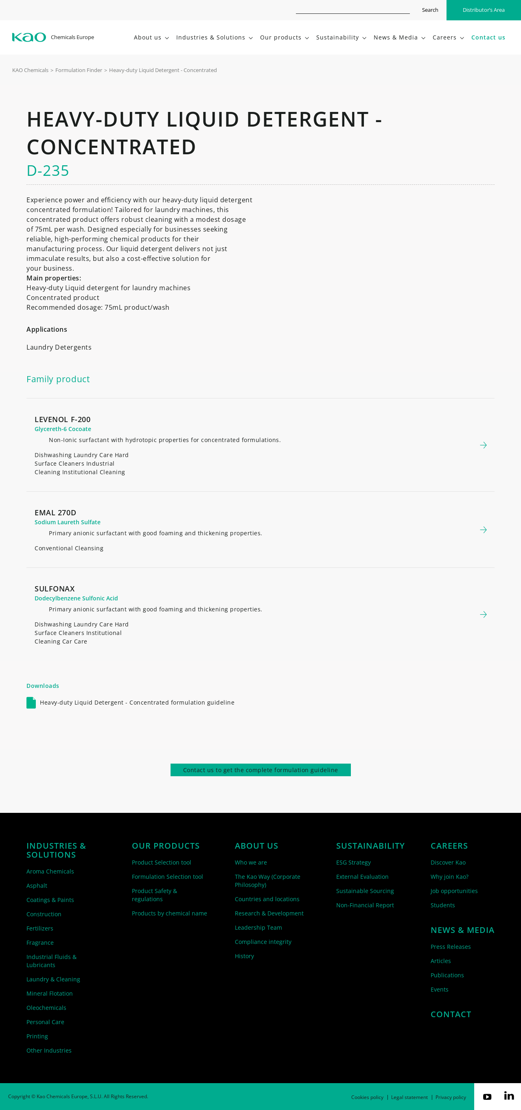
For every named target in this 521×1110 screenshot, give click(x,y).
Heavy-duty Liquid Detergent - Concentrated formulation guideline (137, 702)
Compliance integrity (263, 942)
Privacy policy (451, 1097)
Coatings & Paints (50, 900)
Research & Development (269, 913)
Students (443, 905)
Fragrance (40, 942)
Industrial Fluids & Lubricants (51, 961)
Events (440, 989)
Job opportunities (454, 891)
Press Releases (451, 946)
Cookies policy (367, 1097)
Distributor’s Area (484, 9)
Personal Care (45, 1022)
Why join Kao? (449, 876)
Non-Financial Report (365, 905)
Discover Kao (448, 862)
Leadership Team (258, 927)
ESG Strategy (353, 862)
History (244, 956)
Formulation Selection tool (167, 876)
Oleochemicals (46, 1007)
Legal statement (409, 1097)
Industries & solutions (56, 850)
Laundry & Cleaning (53, 979)
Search (430, 9)
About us (256, 845)
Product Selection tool (161, 862)
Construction (43, 914)
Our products (166, 845)
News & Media (463, 930)
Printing (37, 1036)
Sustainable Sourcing (365, 891)
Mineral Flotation (49, 993)
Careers (449, 845)
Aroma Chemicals (50, 871)
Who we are (251, 862)
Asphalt (36, 885)
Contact (451, 1014)
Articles (441, 961)
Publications (447, 975)
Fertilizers (39, 928)
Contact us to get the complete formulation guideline (260, 770)
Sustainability (370, 845)
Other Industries (49, 1050)
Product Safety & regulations (154, 895)
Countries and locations (267, 899)
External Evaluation (362, 876)
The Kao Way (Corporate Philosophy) (267, 881)
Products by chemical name (169, 913)
